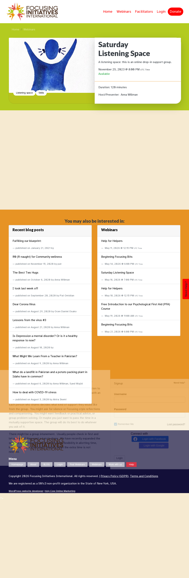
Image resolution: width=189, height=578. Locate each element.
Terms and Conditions (144, 476)
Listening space (24, 92)
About (33, 464)
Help (131, 464)
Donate (175, 11)
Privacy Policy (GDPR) (114, 476)
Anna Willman (129, 95)
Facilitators (144, 11)
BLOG (47, 464)
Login (161, 11)
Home (107, 11)
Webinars (124, 11)
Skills (41, 92)
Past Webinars (77, 464)
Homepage (17, 464)
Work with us (115, 464)
